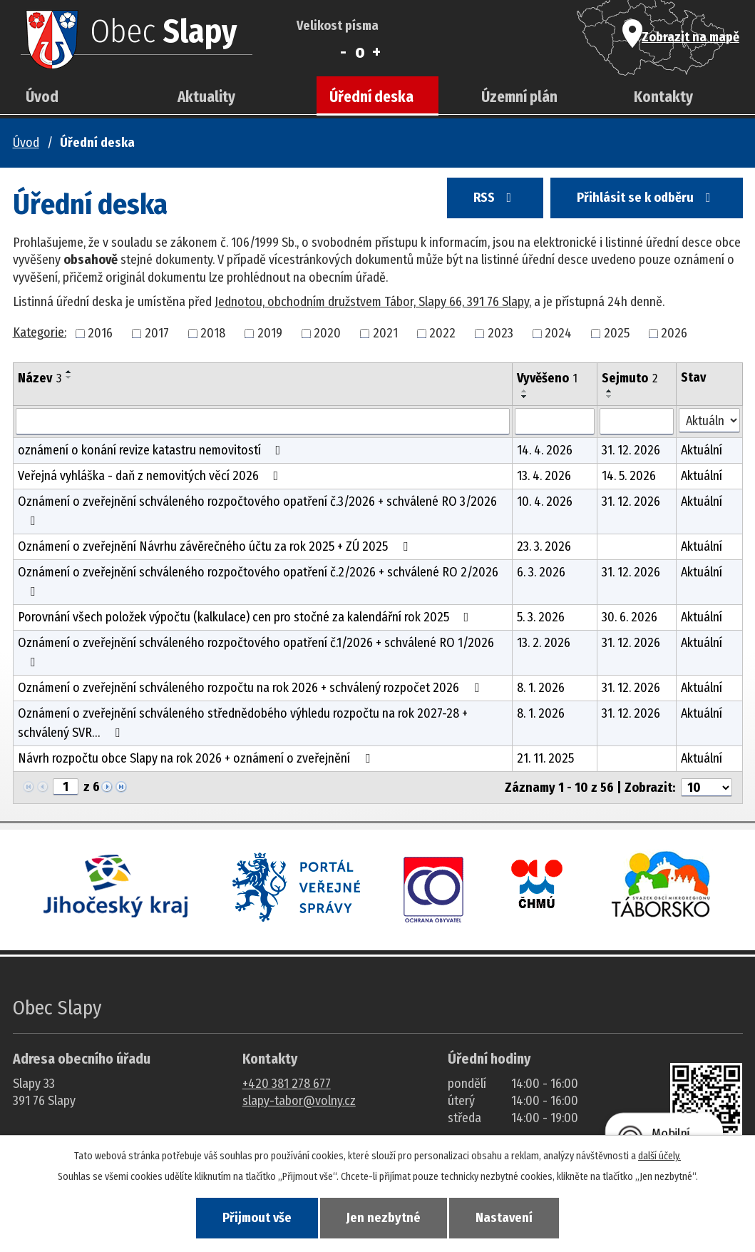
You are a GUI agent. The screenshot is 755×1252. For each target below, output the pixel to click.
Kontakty (663, 97)
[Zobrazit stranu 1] (65, 786)
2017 (157, 333)
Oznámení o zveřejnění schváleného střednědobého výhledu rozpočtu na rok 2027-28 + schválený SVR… (243, 723)
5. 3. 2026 (541, 617)
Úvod (42, 97)
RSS (483, 201)
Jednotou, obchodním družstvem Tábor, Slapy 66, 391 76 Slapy (372, 302)
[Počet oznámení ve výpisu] (706, 787)
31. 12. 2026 (631, 450)
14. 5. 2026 (629, 476)
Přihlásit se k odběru (642, 201)
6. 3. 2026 (541, 572)
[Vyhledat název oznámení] (263, 421)
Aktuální (701, 450)
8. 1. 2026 (541, 688)
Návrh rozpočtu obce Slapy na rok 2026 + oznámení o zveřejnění (197, 758)
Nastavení (512, 1217)
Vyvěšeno (547, 378)
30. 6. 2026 (629, 617)
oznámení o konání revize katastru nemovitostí (152, 450)
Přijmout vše (248, 1217)
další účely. (659, 1155)
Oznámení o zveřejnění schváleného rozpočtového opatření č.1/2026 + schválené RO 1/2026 (256, 651)
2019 (269, 333)
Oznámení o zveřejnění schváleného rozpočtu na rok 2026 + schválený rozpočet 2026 (251, 688)
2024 (558, 333)
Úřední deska (371, 97)
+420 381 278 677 (286, 1083)
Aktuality (206, 97)
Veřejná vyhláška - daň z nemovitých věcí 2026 (151, 476)
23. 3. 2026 (544, 546)
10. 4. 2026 (544, 501)
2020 (327, 333)
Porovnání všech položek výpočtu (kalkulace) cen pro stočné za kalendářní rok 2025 (246, 617)
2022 (442, 333)
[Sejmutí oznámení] (637, 421)
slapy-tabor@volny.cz (299, 1101)
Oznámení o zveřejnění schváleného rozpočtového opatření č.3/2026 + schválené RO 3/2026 (257, 510)
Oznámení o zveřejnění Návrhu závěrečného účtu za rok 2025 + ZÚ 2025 (216, 546)
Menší (343, 52)
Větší (376, 52)
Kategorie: (39, 332)
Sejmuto (629, 378)
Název (39, 378)
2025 (617, 333)
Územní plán (519, 97)
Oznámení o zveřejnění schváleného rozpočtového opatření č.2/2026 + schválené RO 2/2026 (258, 581)
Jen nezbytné (383, 1217)
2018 (212, 333)
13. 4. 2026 (544, 476)
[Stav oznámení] (709, 420)
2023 (500, 333)
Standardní (359, 52)
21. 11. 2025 (545, 758)
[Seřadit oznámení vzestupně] (69, 372)
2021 (385, 333)
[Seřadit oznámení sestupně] (69, 377)
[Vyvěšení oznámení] (555, 421)
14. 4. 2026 (544, 450)
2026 (674, 333)
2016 (100, 333)
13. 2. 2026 (543, 643)
